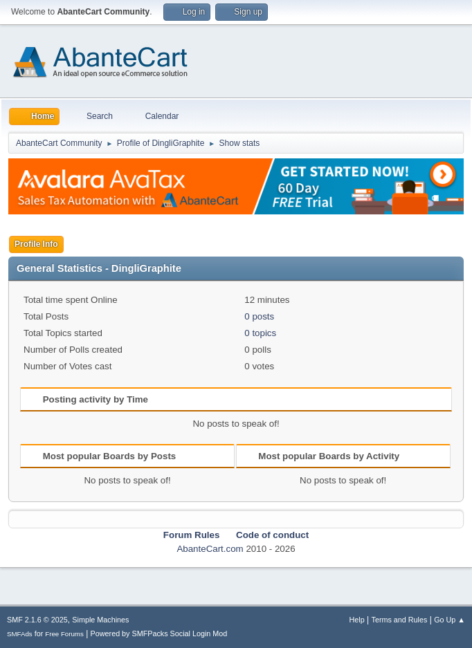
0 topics (260, 333)
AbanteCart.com (209, 549)
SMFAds (20, 634)
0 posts (259, 316)
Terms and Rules (400, 619)
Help (357, 619)
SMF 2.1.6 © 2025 (37, 619)
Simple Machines (100, 619)
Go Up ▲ (449, 619)
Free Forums (64, 634)
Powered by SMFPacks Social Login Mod (159, 633)
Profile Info (36, 244)
